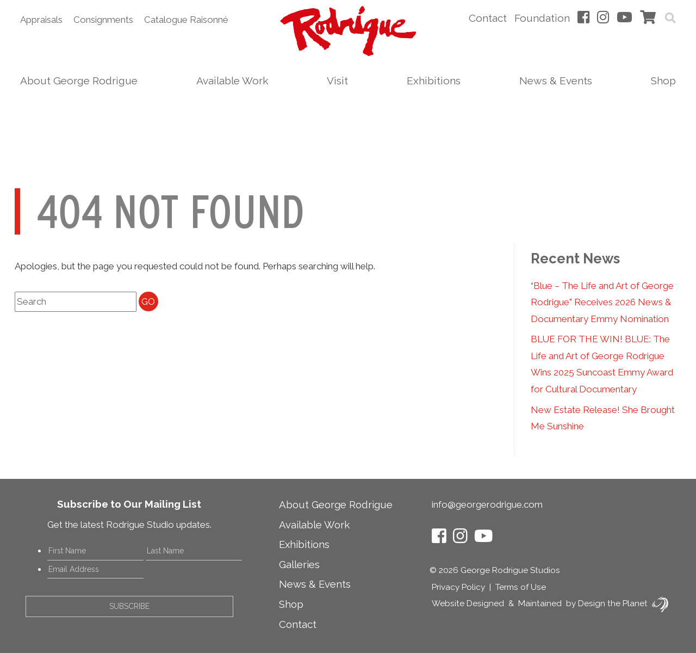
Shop (663, 81)
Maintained (540, 603)
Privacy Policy (458, 587)
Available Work (232, 81)
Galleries (299, 564)
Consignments (103, 19)
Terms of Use (520, 587)
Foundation (542, 18)
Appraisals (41, 19)
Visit (337, 81)
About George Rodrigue (79, 81)
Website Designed (468, 603)
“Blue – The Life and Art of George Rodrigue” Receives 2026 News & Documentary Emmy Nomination (602, 302)
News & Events (555, 81)
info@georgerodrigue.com (487, 504)
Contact (488, 18)
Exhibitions (434, 81)
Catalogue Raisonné (186, 19)
